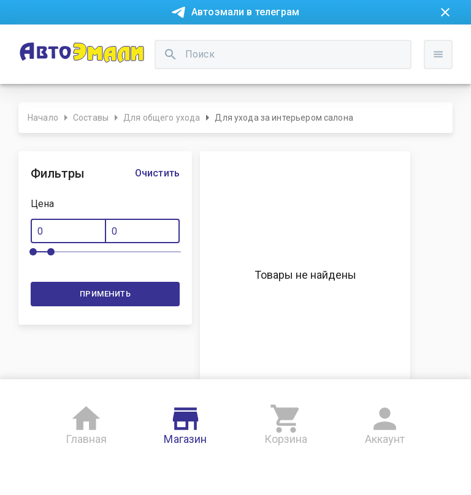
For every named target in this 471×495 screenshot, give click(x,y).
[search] (170, 54)
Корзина (286, 422)
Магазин (185, 422)
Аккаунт (385, 422)
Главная (86, 422)
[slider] (33, 251)
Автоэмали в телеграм (245, 12)
